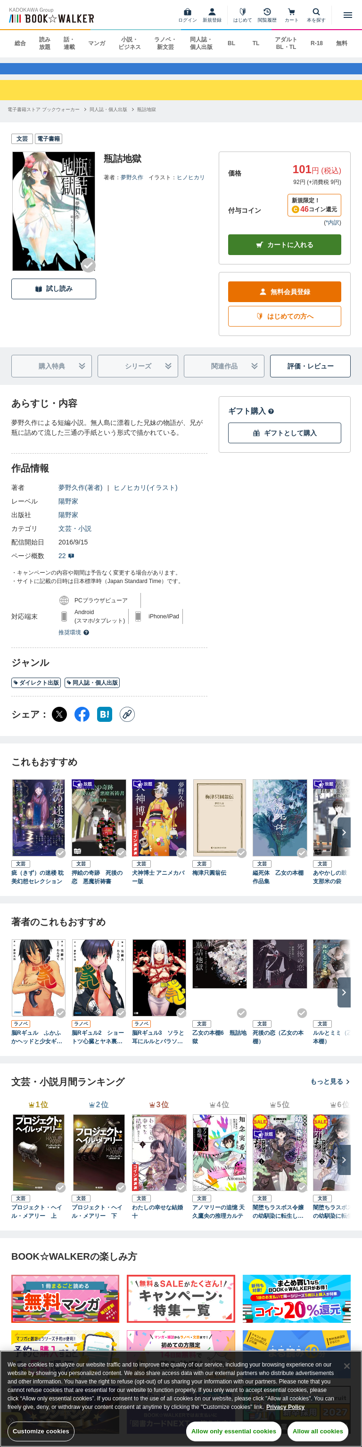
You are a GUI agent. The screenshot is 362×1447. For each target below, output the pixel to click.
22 (66, 564)
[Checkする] (88, 273)
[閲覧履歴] (267, 15)
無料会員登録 (284, 301)
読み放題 (44, 43)
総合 (20, 43)
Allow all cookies (318, 1431)
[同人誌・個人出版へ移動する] (108, 117)
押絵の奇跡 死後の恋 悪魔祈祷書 (97, 886)
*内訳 (332, 231)
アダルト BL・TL (286, 43)
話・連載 (69, 43)
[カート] (291, 15)
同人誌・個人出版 (201, 43)
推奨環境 (74, 641)
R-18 (317, 43)
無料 (341, 43)
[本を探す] (316, 15)
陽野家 (68, 510)
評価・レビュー (311, 375)
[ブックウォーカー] (51, 15)
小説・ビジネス (129, 43)
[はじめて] (242, 15)
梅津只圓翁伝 (209, 882)
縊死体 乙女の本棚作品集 (278, 886)
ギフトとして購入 (285, 442)
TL (256, 43)
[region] (181, 1399)
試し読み (54, 298)
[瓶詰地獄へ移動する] (146, 117)
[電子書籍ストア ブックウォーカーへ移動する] (44, 117)
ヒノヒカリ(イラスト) (145, 496)
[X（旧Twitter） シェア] (59, 723)
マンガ (96, 43)
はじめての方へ (284, 325)
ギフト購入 (251, 420)
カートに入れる (284, 254)
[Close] (347, 1366)
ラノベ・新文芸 (165, 43)
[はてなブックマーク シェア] (104, 723)
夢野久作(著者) (80, 496)
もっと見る (330, 1090)
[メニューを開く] (347, 15)
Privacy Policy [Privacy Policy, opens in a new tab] (285, 1407)
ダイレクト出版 (36, 691)
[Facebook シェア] (82, 723)
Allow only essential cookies (233, 1431)
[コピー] (127, 723)
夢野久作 (132, 186)
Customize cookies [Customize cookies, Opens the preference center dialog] (41, 1431)
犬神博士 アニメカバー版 (158, 886)
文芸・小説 (74, 537)
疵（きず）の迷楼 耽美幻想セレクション (37, 886)
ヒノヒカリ (191, 186)
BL (231, 43)
